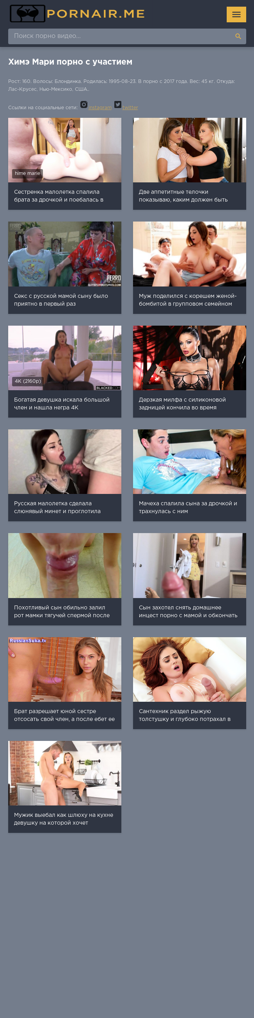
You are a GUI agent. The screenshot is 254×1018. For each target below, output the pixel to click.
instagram (95, 108)
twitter (125, 108)
